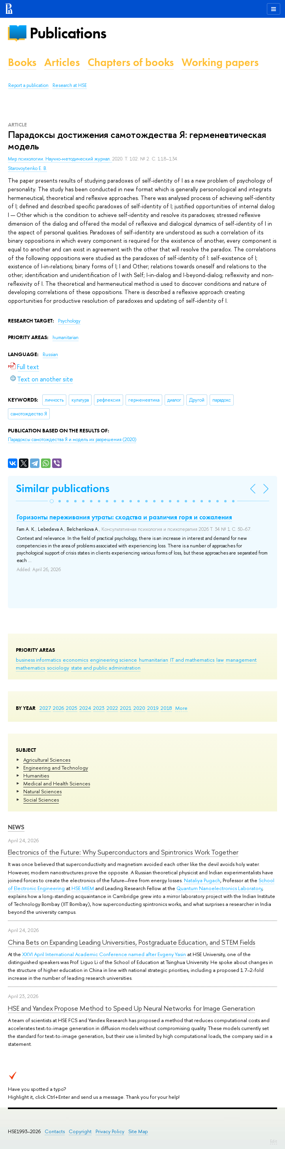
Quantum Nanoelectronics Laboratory (219, 888)
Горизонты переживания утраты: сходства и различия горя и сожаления (124, 517)
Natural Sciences (42, 791)
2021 (125, 707)
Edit (273, 1141)
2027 (45, 707)
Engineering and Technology (55, 767)
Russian (50, 354)
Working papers (220, 62)
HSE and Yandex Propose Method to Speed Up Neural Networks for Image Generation (131, 1008)
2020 (139, 707)
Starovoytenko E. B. (27, 168)
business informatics (38, 659)
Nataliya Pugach (202, 880)
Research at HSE (69, 85)
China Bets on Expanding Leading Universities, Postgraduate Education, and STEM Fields (131, 942)
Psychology (69, 321)
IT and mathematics (192, 659)
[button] (52, 501)
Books (22, 62)
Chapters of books (131, 62)
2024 (85, 707)
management (241, 659)
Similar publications (62, 488)
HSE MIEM (82, 888)
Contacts (55, 1131)
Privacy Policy (110, 1131)
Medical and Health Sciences (56, 783)
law (220, 659)
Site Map (138, 1131)
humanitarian (153, 659)
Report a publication (28, 85)
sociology (58, 667)
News (16, 827)
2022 (112, 707)
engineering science (113, 659)
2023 (99, 707)
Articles (62, 62)
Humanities (36, 775)
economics (75, 659)
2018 (166, 707)
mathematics (30, 667)
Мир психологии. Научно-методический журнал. (60, 159)
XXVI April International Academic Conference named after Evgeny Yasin (104, 954)
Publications (68, 33)
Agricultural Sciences (46, 759)
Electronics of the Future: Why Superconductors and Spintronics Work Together (123, 852)
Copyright (80, 1131)
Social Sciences (41, 799)
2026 (58, 707)
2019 (153, 707)
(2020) (72, 439)
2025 (71, 707)
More (181, 707)
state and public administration (106, 667)
